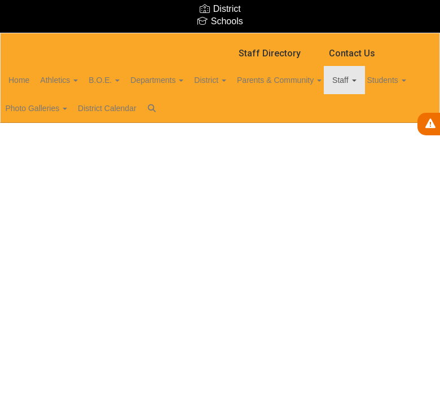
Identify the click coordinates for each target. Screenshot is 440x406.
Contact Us (352, 53)
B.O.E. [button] (133, 80)
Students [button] (45, 108)
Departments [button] (192, 80)
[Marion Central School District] (219, 40)
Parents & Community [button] (327, 80)
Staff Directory (270, 53)
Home (36, 80)
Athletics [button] (83, 80)
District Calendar (190, 108)
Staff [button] (399, 80)
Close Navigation (293, 112)
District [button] (252, 80)
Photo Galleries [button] (113, 108)
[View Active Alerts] (428, 124)
